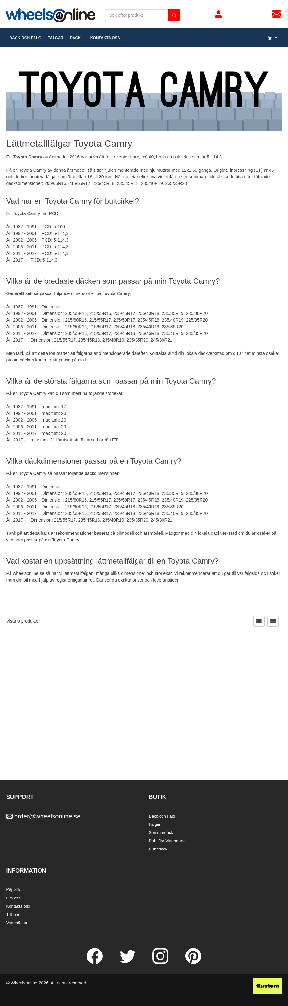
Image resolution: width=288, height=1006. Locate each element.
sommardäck (201, 176)
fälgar (55, 38)
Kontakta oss (103, 38)
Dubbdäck (158, 849)
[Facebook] (95, 962)
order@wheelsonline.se (43, 816)
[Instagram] (160, 962)
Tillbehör (14, 914)
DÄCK (75, 38)
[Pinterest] (193, 962)
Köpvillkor (15, 889)
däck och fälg (26, 38)
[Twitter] (128, 962)
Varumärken (17, 922)
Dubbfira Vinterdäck (167, 840)
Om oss (13, 898)
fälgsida (252, 573)
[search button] (174, 15)
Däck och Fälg (162, 816)
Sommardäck (161, 832)
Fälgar (155, 824)
